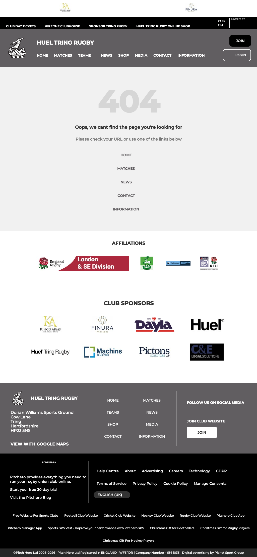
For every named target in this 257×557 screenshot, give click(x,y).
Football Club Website (81, 515)
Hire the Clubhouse (62, 26)
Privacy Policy (145, 483)
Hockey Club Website (157, 515)
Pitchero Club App (230, 515)
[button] (42, 55)
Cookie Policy (175, 483)
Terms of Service (111, 483)
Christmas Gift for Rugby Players (224, 528)
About (130, 471)
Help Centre (108, 471)
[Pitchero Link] (241, 25)
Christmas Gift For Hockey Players (128, 540)
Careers (176, 471)
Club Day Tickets (21, 26)
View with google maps (40, 444)
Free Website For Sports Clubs (35, 515)
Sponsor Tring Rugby (108, 26)
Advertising (152, 471)
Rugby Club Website (195, 515)
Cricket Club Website (119, 515)
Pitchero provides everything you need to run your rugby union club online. (48, 479)
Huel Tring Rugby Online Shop (163, 26)
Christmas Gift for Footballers (172, 528)
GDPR (221, 471)
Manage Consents (210, 483)
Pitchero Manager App (25, 528)
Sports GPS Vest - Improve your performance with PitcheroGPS (96, 528)
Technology (199, 471)
